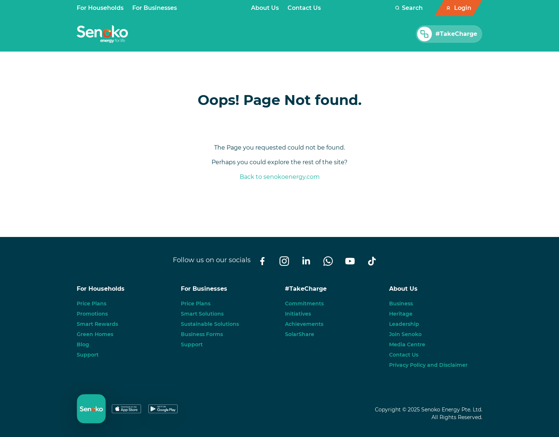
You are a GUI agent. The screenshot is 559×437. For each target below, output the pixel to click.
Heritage (400, 313)
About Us (265, 7)
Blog (83, 344)
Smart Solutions (202, 313)
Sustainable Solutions (210, 324)
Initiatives (298, 313)
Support (88, 354)
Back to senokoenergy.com (280, 176)
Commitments (304, 303)
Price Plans (91, 303)
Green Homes (95, 334)
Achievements (304, 324)
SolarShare (299, 334)
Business (401, 303)
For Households (100, 7)
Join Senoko (405, 334)
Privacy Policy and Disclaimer (428, 365)
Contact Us (304, 7)
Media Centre (407, 344)
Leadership (404, 324)
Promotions (92, 313)
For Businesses (154, 7)
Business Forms (202, 334)
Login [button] (462, 7)
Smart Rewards (97, 324)
